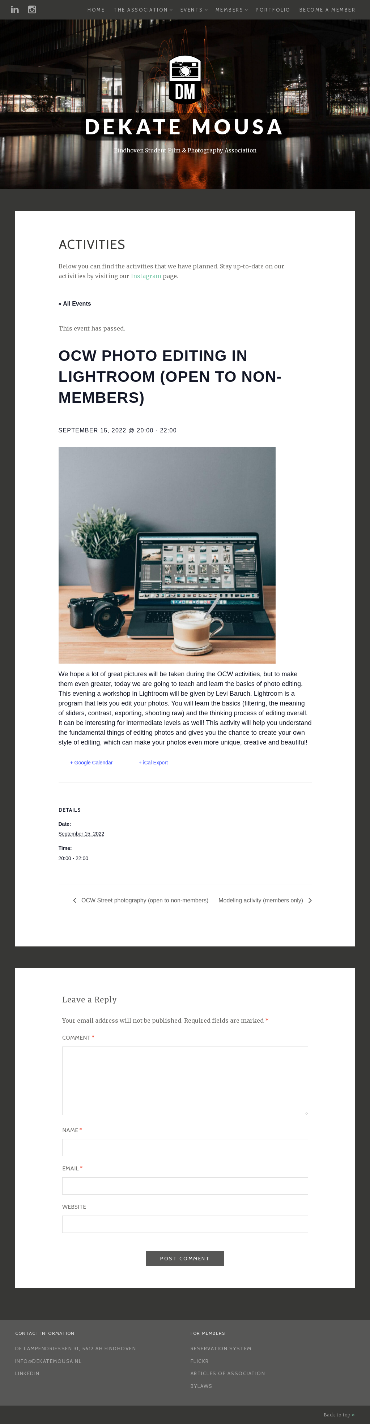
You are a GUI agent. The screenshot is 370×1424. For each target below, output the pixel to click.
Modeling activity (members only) (261, 900)
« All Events (75, 304)
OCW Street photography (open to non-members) (144, 900)
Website (74, 1206)
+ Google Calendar (91, 762)
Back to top (339, 1414)
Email (72, 1168)
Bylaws (202, 1386)
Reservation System (221, 1348)
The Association (141, 10)
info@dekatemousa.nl (48, 1361)
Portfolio (273, 10)
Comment (78, 1037)
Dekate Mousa (185, 127)
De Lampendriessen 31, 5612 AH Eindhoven (75, 1348)
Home (96, 10)
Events (191, 10)
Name (72, 1130)
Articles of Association (228, 1373)
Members (230, 10)
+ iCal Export (153, 762)
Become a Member (327, 10)
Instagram (146, 276)
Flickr (200, 1361)
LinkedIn (27, 1373)
